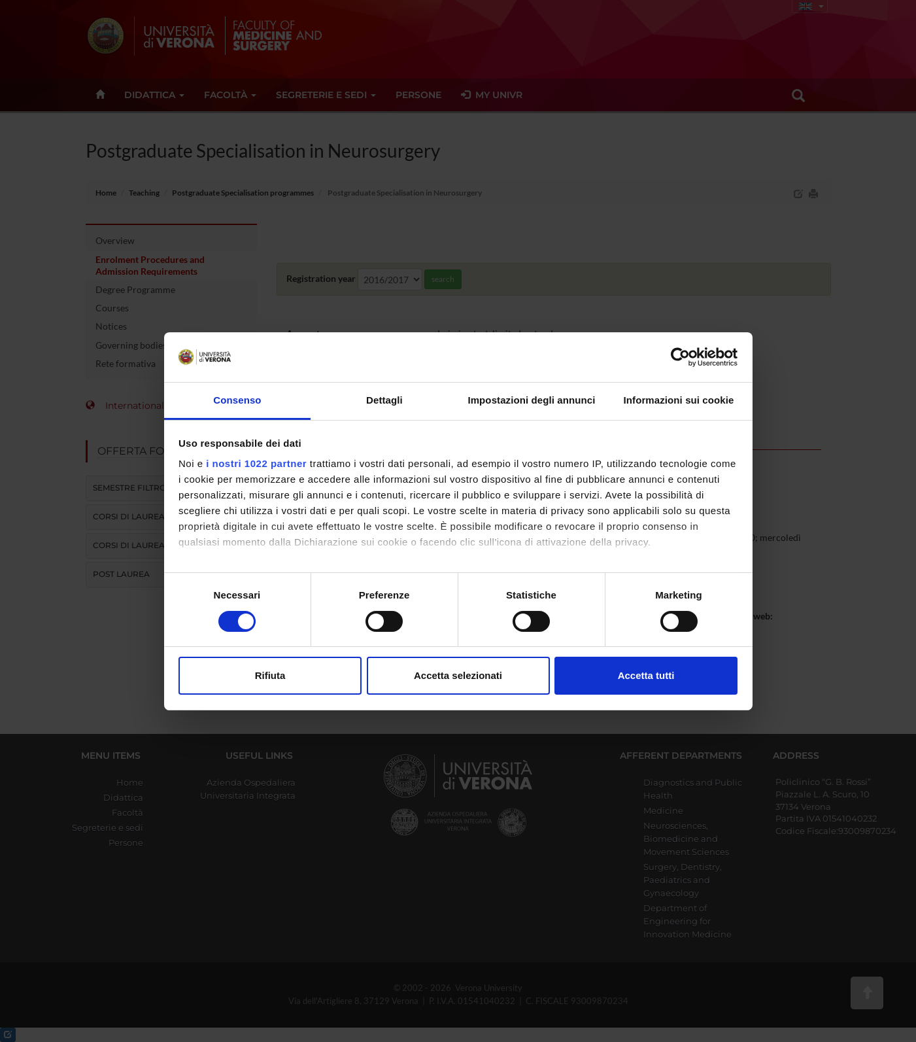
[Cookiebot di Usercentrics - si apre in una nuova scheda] (680, 357)
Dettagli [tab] (384, 400)
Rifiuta (270, 675)
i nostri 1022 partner (256, 463)
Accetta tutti (646, 675)
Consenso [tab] (237, 400)
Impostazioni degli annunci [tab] (531, 400)
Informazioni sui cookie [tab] (679, 400)
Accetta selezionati (458, 675)
